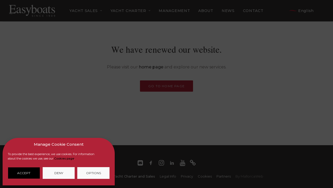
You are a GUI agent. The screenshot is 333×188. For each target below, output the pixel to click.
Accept (23, 173)
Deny (58, 173)
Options (93, 173)
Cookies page (64, 158)
